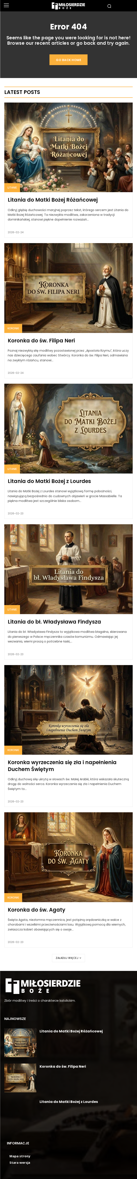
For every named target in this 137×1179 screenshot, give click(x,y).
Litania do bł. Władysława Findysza (54, 621)
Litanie (12, 187)
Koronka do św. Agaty (36, 909)
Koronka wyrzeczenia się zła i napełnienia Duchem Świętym (62, 766)
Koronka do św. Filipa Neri (41, 340)
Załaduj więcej (68, 958)
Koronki (13, 328)
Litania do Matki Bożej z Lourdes (49, 481)
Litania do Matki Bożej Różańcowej (53, 199)
